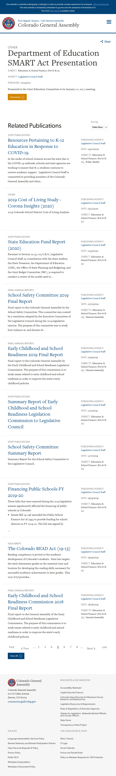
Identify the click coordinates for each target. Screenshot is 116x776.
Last (104, 647)
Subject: (86, 214)
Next (90, 648)
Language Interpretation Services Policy (26, 738)
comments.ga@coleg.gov (22, 701)
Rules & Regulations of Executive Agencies (80, 708)
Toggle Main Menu (107, 21)
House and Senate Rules (71, 752)
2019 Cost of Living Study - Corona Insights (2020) (34, 202)
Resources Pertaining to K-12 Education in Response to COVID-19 (36, 146)
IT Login (64, 743)
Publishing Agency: (92, 139)
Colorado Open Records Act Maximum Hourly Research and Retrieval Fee (81, 698)
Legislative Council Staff (30, 76)
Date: (84, 149)
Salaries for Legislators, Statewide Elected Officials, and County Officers (83, 714)
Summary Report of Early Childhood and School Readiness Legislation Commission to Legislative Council (34, 414)
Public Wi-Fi (13, 757)
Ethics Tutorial (66, 738)
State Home (65, 720)
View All (14, 655)
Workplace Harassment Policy (21, 766)
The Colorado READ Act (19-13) (39, 548)
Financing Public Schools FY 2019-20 (36, 492)
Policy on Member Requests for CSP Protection (81, 757)
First (11, 647)
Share (107, 41)
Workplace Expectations (19, 762)
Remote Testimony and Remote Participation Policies (31, 743)
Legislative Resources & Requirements (77, 704)
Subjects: (86, 155)
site (107, 4)
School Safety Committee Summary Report (33, 450)
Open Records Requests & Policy (23, 748)
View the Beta (99, 4)
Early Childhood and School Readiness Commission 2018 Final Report (35, 601)
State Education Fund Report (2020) (37, 244)
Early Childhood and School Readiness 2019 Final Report (35, 351)
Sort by (94, 121)
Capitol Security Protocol (71, 692)
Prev (26, 648)
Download (15, 97)
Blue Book (54, 11)
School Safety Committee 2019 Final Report (38, 298)
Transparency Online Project (73, 725)
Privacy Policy (14, 752)
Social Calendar (67, 748)
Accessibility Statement (70, 688)
